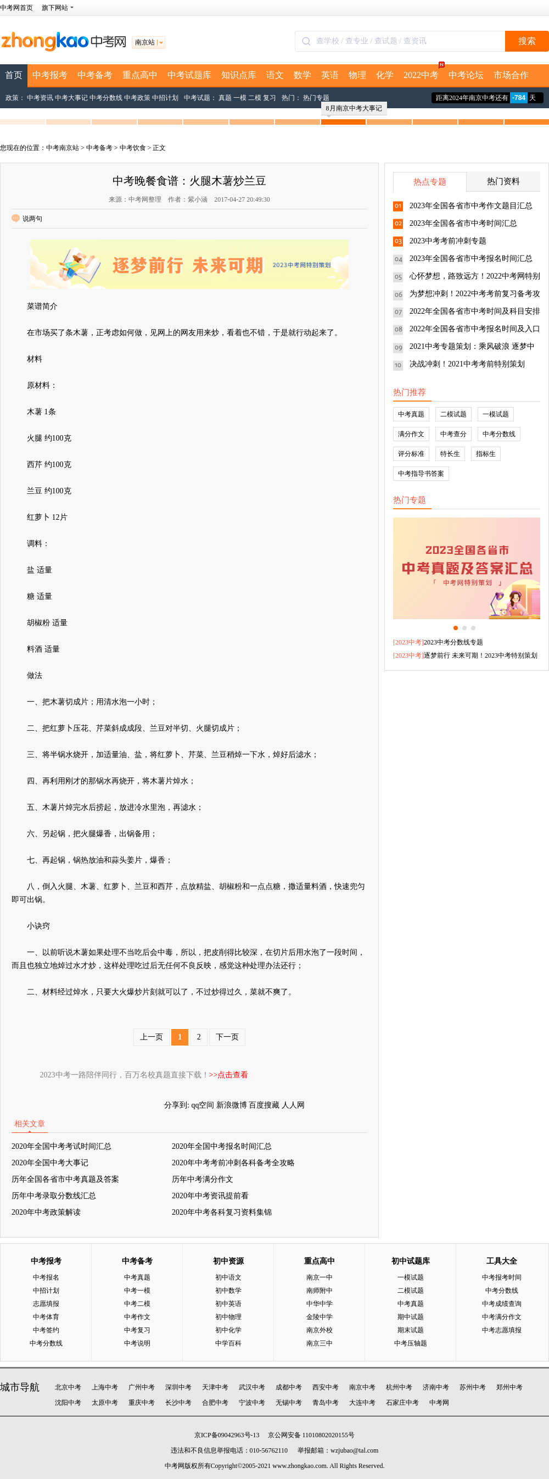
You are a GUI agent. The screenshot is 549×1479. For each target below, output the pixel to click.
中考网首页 (16, 8)
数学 (302, 75)
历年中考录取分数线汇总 (54, 1196)
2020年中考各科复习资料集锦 (222, 1212)
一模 (240, 98)
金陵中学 (319, 1317)
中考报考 (50, 75)
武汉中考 (252, 1387)
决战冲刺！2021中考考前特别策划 (467, 364)
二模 (254, 98)
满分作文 (411, 434)
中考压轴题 (410, 1343)
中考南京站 (62, 148)
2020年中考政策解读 (46, 1212)
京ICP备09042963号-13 (227, 1435)
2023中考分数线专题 (453, 642)
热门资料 (503, 181)
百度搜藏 (264, 1105)
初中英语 (228, 1304)
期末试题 (410, 1330)
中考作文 (137, 1317)
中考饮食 (133, 148)
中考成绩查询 (502, 1304)
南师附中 (319, 1290)
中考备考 (95, 75)
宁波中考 (252, 1402)
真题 (225, 98)
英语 (330, 75)
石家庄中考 (402, 1402)
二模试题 (453, 414)
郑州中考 (509, 1387)
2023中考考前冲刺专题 (448, 241)
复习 (269, 98)
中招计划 (165, 98)
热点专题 (429, 181)
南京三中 (319, 1343)
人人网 (293, 1105)
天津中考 (215, 1387)
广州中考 (141, 1387)
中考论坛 (466, 75)
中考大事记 (71, 98)
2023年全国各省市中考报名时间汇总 (471, 258)
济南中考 (436, 1387)
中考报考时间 (502, 1277)
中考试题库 (189, 75)
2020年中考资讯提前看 (210, 1196)
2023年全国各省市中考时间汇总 (463, 223)
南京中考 (362, 1387)
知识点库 (238, 75)
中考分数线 (105, 98)
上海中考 (105, 1387)
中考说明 (137, 1343)
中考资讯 (40, 98)
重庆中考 (141, 1402)
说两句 (27, 219)
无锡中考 (289, 1402)
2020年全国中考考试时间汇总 (61, 1146)
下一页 (227, 1037)
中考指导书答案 (421, 473)
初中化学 (228, 1330)
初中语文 (228, 1277)
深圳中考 (178, 1387)
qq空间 (202, 1105)
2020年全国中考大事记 (50, 1163)
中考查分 (453, 434)
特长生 (450, 454)
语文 (275, 75)
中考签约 (46, 1330)
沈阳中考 (68, 1402)
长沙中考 (178, 1402)
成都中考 (289, 1387)
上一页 (151, 1037)
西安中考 (325, 1387)
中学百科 (228, 1343)
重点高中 (140, 75)
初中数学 (228, 1290)
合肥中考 (215, 1402)
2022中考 (424, 72)
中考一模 (137, 1290)
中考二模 (137, 1304)
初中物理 (228, 1317)
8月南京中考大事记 (354, 109)
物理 (357, 75)
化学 (385, 75)
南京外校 (319, 1330)
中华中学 (319, 1304)
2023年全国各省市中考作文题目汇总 (471, 206)
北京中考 (68, 1387)
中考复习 (137, 1330)
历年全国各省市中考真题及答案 (65, 1179)
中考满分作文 (502, 1317)
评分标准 (411, 454)
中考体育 (46, 1317)
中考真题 (411, 414)
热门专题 (316, 98)
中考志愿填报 (502, 1330)
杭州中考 (399, 1387)
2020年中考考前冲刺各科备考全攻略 (233, 1163)
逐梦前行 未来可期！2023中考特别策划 (480, 655)
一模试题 (496, 414)
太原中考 (105, 1402)
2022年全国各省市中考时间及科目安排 (475, 311)
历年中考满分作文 (202, 1179)
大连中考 (362, 1402)
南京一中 (319, 1277)
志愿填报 (46, 1304)
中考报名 (46, 1277)
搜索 (527, 41)
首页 (14, 75)
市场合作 (511, 75)
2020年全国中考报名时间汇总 (222, 1146)
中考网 (439, 1402)
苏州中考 (473, 1387)
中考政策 (137, 98)
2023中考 (408, 642)
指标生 (486, 454)
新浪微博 (231, 1105)
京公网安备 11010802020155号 (311, 1435)
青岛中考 (325, 1402)
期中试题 (410, 1317)
